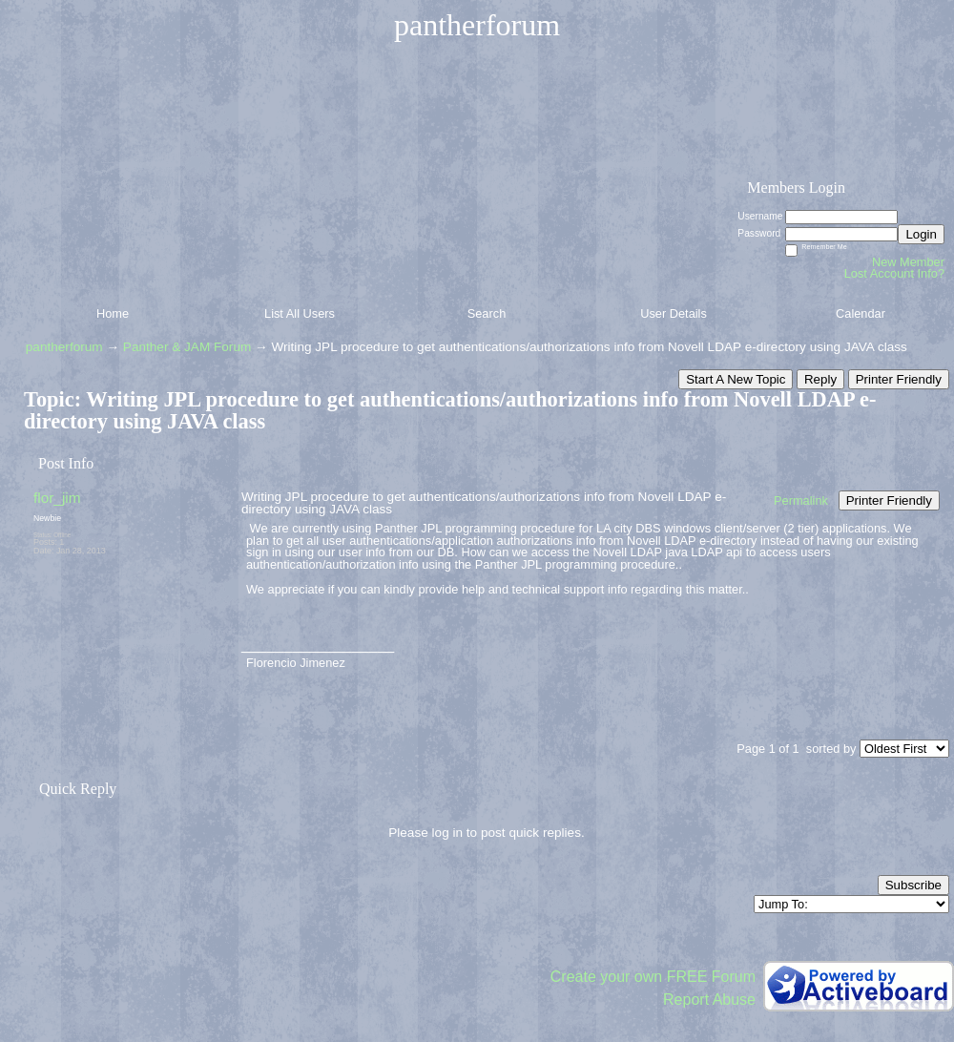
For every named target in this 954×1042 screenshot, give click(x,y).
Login (921, 234)
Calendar (860, 313)
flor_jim (57, 498)
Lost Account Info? (894, 273)
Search (487, 313)
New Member (908, 262)
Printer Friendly (899, 379)
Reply (820, 379)
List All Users (299, 313)
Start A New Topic (735, 379)
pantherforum (64, 347)
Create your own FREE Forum (653, 977)
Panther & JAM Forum (187, 347)
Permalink (801, 500)
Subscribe (913, 885)
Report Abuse (709, 999)
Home (112, 313)
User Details (673, 313)
